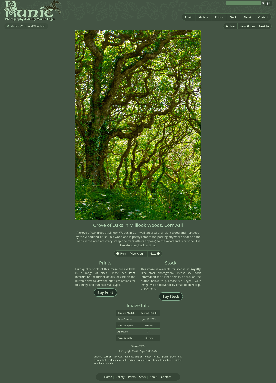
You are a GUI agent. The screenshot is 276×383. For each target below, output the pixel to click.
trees (156, 360)
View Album (247, 26)
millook (112, 360)
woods (109, 363)
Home (108, 377)
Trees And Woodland (33, 26)
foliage (148, 356)
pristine (133, 360)
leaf (179, 356)
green (165, 356)
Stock (233, 17)
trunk (163, 360)
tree (150, 360)
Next (264, 26)
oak (119, 360)
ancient (98, 356)
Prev (230, 26)
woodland (99, 363)
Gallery (203, 17)
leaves (97, 360)
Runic (188, 17)
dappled (128, 356)
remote (142, 360)
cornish (108, 356)
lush (104, 360)
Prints (219, 17)
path (125, 360)
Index (15, 26)
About (247, 17)
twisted (177, 360)
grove (173, 356)
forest (156, 356)
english (139, 356)
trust (169, 360)
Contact (263, 17)
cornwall (118, 356)
